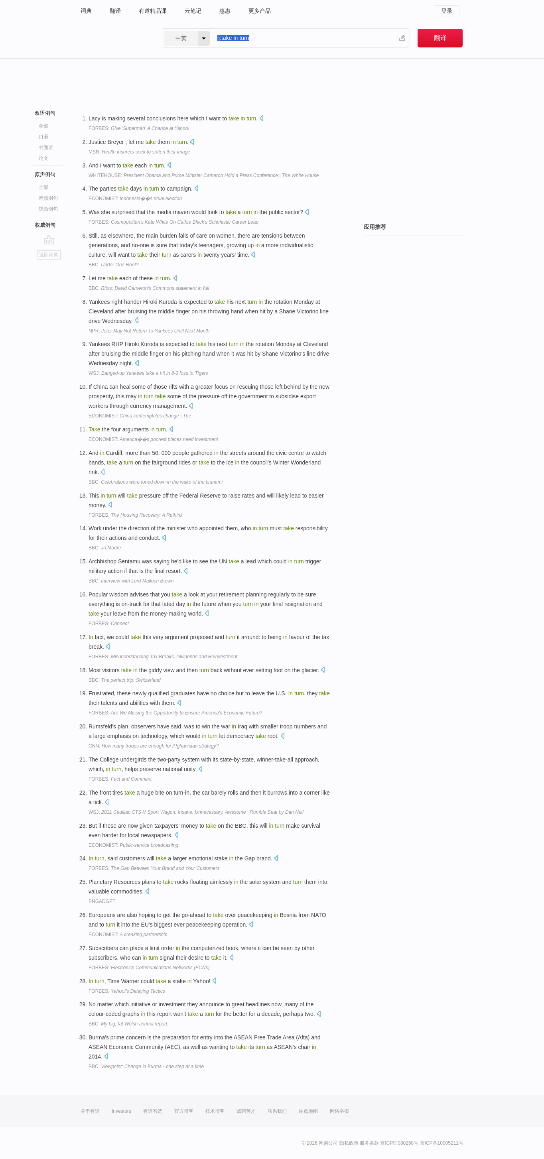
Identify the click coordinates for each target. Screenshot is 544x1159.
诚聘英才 (246, 1111)
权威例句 (45, 225)
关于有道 (90, 1111)
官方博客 (183, 1111)
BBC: (113, 265)
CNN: (154, 746)
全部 (43, 126)
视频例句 (48, 209)
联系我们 (277, 1111)
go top (49, 239)
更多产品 (259, 11)
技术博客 (215, 1111)
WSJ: (148, 373)
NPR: (149, 331)
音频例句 (48, 198)
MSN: (139, 152)
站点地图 (308, 1111)
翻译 (115, 11)
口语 (43, 137)
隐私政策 (349, 1143)
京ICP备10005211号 (441, 1143)
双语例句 (45, 113)
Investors (121, 1111)
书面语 (46, 147)
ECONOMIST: (135, 198)
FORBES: (139, 128)
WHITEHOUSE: (204, 175)
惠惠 (225, 11)
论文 (43, 158)
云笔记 (193, 11)
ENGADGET (102, 901)
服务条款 (369, 1143)
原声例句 (45, 174)
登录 (446, 11)
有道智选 (152, 1111)
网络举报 (339, 1111)
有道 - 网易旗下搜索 (113, 38)
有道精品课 (153, 11)
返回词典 (48, 255)
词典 (86, 11)
